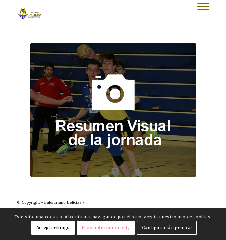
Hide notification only (106, 227)
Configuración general (167, 227)
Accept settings (53, 227)
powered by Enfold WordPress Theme (120, 202)
